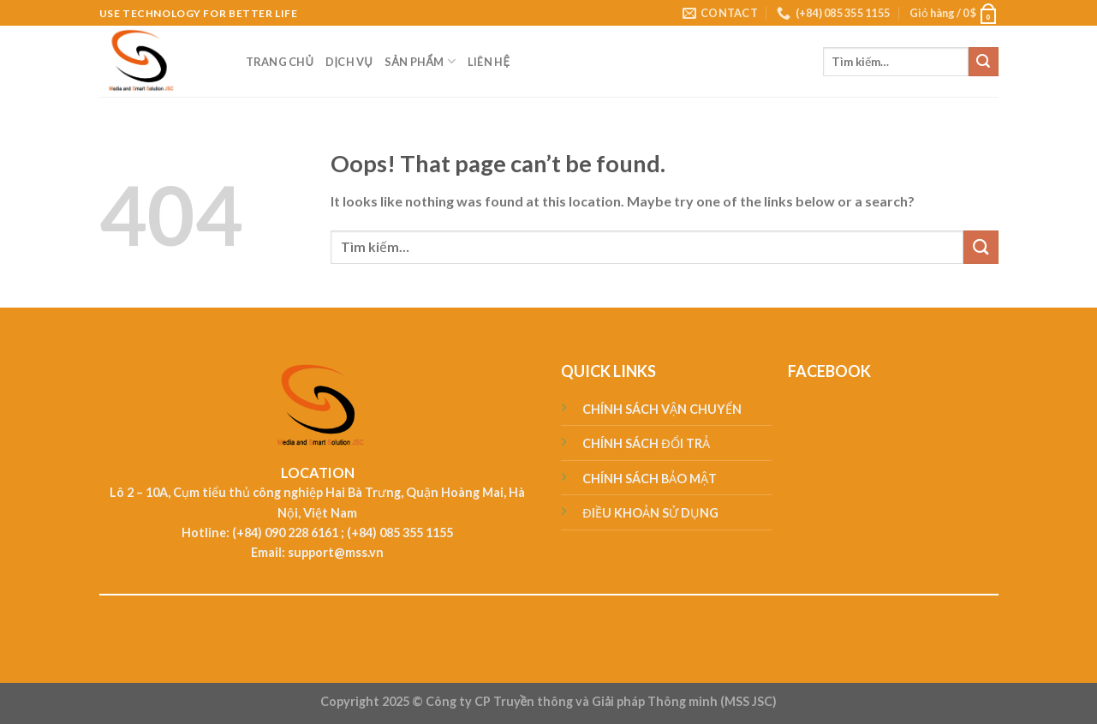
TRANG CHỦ (280, 62)
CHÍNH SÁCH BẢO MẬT (649, 478)
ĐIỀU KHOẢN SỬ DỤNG (650, 513)
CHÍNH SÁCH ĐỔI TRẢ (645, 443)
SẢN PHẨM (420, 61)
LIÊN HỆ (489, 62)
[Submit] (983, 61)
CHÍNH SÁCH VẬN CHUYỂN (662, 409)
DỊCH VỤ (349, 62)
